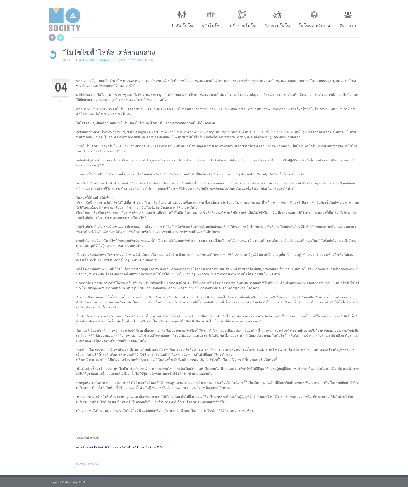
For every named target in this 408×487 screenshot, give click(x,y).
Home (67, 59)
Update (104, 59)
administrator (90, 464)
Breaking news (85, 59)
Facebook (52, 37)
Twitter (60, 37)
